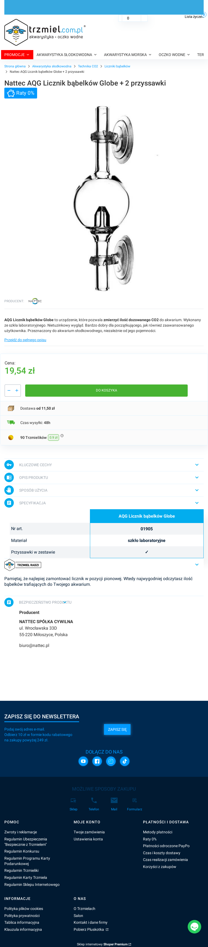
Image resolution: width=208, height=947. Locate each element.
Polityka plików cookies (23, 908)
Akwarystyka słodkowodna (52, 66)
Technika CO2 (88, 66)
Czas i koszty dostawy (161, 853)
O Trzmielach (84, 908)
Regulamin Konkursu (21, 851)
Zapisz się (117, 729)
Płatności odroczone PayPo (166, 846)
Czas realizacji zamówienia (165, 859)
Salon (78, 915)
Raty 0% (150, 839)
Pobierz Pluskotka (89, 929)
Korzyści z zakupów (159, 866)
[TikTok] (124, 761)
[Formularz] (134, 804)
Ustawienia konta (88, 839)
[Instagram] (111, 761)
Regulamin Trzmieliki (21, 870)
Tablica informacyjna (21, 922)
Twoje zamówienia (89, 832)
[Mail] (114, 804)
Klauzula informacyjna (23, 929)
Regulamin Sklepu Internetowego (32, 884)
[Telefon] (94, 804)
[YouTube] (83, 761)
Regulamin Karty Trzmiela (25, 877)
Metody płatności (157, 832)
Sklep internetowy (102, 944)
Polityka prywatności (22, 915)
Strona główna (15, 66)
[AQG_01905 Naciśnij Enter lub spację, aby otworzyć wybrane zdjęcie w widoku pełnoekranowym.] (104, 198)
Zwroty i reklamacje (20, 832)
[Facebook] (97, 761)
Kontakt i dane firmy (91, 922)
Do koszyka (106, 390)
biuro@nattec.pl (34, 645)
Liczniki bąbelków (117, 66)
